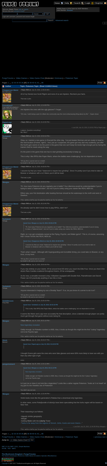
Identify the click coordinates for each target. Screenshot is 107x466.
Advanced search (61, 20)
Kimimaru (58, 78)
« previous (98, 437)
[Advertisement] (26, 51)
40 (33, 83)
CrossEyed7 (7, 105)
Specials (44, 456)
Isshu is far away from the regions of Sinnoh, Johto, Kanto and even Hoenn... (52, 423)
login (20, 9)
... (10, 83)
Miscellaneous (52, 456)
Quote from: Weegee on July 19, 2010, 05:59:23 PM (39, 223)
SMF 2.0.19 (5, 446)
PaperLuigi (7, 122)
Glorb (4, 340)
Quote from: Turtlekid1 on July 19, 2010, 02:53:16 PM (40, 305)
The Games (5, 456)
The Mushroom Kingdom (12, 454)
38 (28, 83)
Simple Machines (24, 446)
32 (12, 83)
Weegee (5, 182)
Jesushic (70, 10)
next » (104, 437)
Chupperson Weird (10, 90)
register (26, 9)
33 (15, 83)
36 (22, 83)
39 (31, 83)
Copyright (5, 463)
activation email (19, 11)
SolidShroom (7, 301)
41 (35, 83)
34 (17, 83)
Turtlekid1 (6, 136)
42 (38, 83)
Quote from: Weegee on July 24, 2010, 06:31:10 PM (39, 368)
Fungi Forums (30, 454)
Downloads (13, 456)
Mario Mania (29, 456)
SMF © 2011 (14, 446)
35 (20, 83)
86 (42, 83)
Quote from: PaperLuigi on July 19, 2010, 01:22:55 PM (40, 344)
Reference (21, 456)
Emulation (37, 456)
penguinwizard (8, 364)
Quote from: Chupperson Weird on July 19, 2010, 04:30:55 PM (43, 241)
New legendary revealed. (30, 325)
